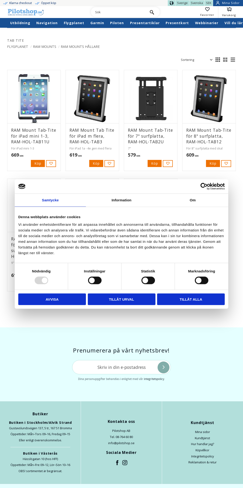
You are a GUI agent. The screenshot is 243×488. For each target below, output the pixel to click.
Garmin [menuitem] (97, 23)
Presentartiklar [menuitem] (145, 23)
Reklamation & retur (202, 462)
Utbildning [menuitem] (20, 23)
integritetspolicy (154, 379)
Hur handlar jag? (202, 444)
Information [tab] (121, 200)
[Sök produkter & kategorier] (117, 12)
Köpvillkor (202, 450)
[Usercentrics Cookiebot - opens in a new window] (204, 186)
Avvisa (52, 299)
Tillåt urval (121, 299)
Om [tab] (193, 200)
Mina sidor (202, 432)
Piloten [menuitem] (117, 23)
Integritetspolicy (202, 456)
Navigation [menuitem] (47, 23)
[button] (209, 12)
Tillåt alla (191, 299)
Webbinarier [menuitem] (206, 23)
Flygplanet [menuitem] (74, 23)
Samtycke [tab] (50, 200)
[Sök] (152, 12)
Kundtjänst (202, 438)
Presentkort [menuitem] (177, 23)
